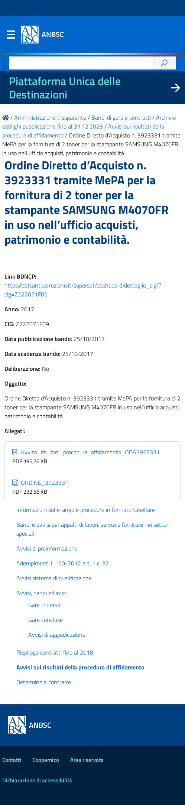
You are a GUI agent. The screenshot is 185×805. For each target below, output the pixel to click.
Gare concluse (45, 619)
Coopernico (45, 760)
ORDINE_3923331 (40, 482)
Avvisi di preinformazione (47, 548)
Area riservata (87, 760)
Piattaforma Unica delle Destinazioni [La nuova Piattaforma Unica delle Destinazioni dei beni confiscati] (65, 87)
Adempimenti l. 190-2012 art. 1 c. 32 (62, 563)
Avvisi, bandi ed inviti (42, 592)
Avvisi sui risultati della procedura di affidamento (80, 667)
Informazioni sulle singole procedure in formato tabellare (85, 509)
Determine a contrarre (43, 682)
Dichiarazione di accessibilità (37, 780)
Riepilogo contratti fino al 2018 (54, 652)
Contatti (11, 760)
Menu (10, 36)
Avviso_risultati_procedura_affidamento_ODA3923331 (86, 452)
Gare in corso (44, 604)
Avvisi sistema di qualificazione (54, 578)
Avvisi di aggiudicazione (56, 634)
